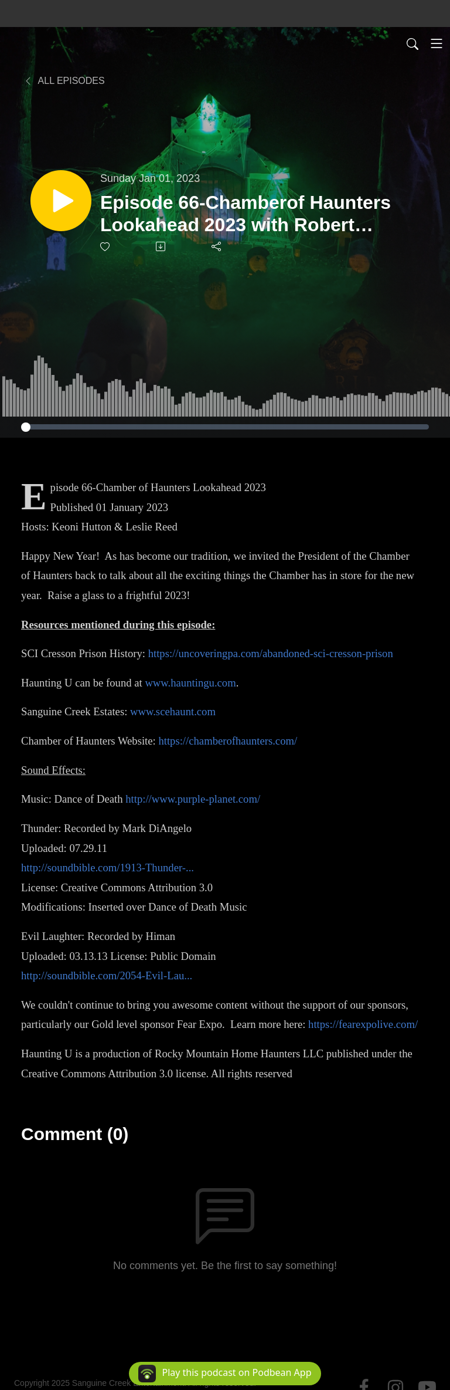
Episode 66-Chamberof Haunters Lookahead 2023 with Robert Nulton (245, 214)
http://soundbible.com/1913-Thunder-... (107, 867)
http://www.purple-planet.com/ (192, 799)
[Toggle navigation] (436, 43)
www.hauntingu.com (190, 683)
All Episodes (64, 81)
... (188, 975)
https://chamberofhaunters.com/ (227, 741)
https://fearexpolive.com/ (363, 1024)
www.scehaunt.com (173, 711)
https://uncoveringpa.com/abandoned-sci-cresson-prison (270, 653)
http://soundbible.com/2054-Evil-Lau (102, 975)
